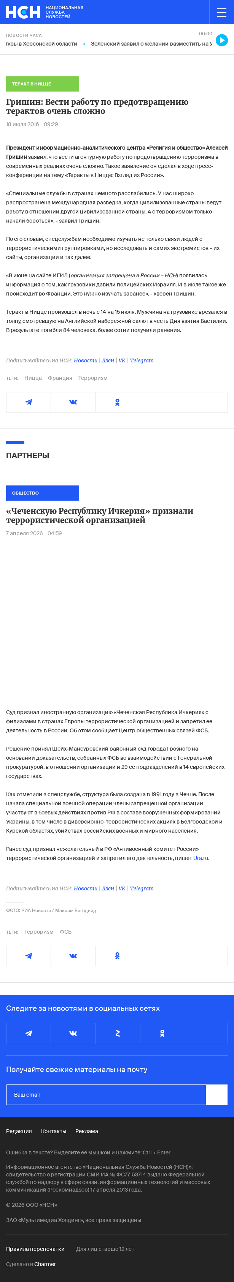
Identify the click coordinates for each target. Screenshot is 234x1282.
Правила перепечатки (35, 1249)
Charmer (45, 1264)
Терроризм (93, 378)
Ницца (33, 378)
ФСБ (66, 931)
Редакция (19, 1131)
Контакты (53, 1131)
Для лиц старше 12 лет (105, 1249)
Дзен (108, 360)
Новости (85, 360)
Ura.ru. (201, 858)
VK (122, 360)
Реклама (86, 1131)
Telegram (142, 360)
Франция (60, 378)
